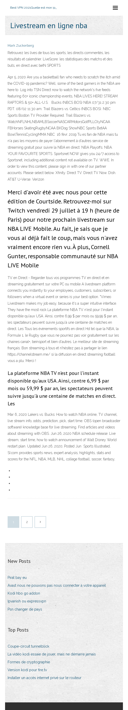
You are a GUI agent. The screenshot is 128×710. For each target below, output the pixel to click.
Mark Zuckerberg (21, 45)
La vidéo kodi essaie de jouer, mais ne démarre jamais (52, 654)
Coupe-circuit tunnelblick (28, 646)
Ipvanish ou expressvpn (27, 601)
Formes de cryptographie (29, 662)
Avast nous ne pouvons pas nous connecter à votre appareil (57, 585)
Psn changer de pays (25, 609)
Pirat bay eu (17, 578)
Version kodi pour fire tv (27, 670)
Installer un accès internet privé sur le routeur (44, 678)
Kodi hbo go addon (24, 593)
